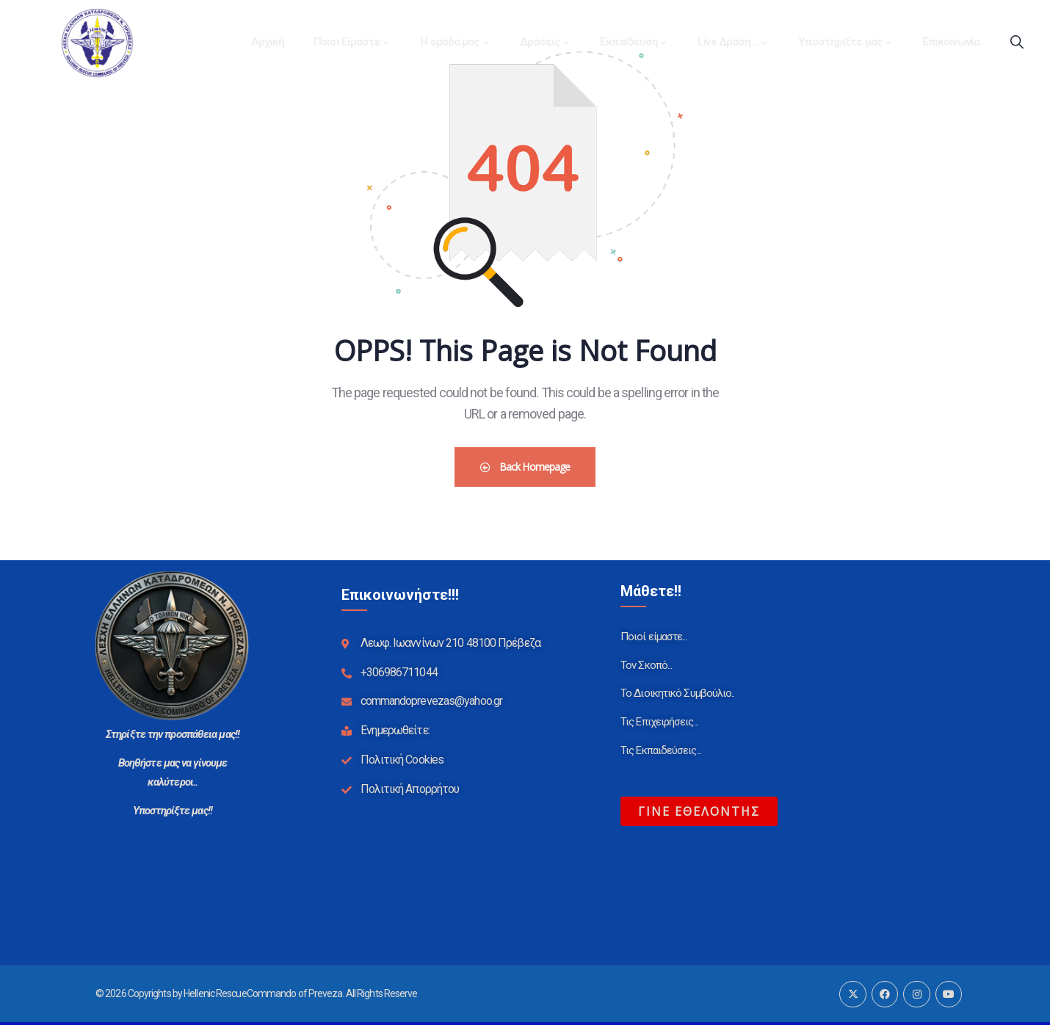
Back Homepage (525, 467)
